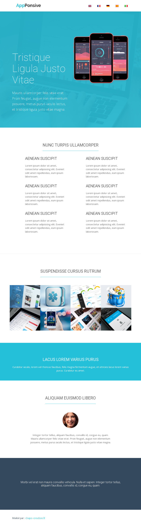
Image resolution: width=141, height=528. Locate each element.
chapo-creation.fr (35, 518)
